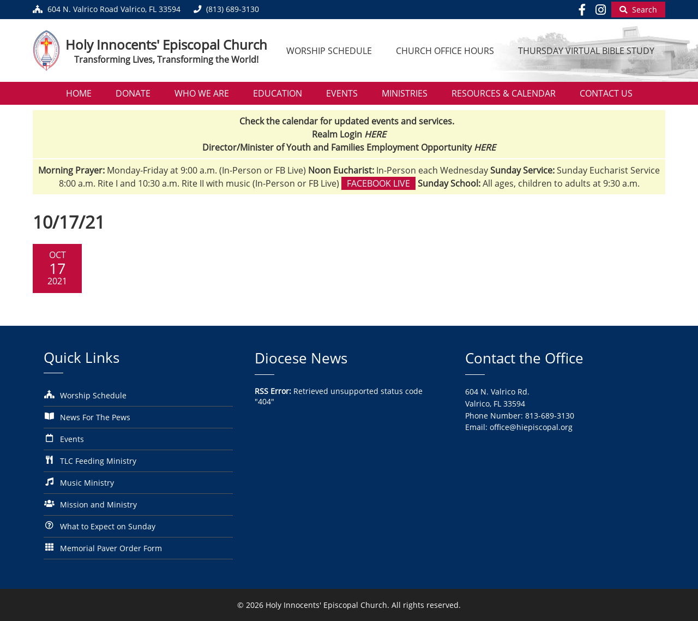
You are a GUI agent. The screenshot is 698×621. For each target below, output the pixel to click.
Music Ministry (87, 482)
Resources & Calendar (504, 93)
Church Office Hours (445, 51)
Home (79, 93)
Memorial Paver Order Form (111, 548)
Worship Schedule (329, 51)
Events (342, 93)
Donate (133, 93)
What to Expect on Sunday (107, 526)
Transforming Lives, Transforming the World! (166, 59)
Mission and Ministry (98, 504)
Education (277, 93)
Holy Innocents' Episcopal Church (166, 44)
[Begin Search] (638, 9)
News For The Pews (95, 417)
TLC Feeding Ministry (98, 461)
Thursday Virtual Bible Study (586, 51)
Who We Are (201, 93)
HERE (375, 134)
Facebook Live (378, 183)
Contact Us (606, 93)
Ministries (405, 93)
